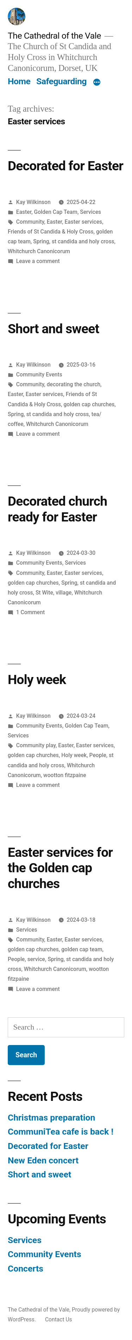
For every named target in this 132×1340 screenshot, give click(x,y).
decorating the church (73, 384)
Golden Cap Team (55, 212)
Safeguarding (61, 81)
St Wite (44, 592)
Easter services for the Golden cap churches (60, 868)
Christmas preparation (51, 1117)
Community (30, 221)
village (63, 592)
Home (19, 81)
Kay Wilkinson (33, 202)
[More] (97, 83)
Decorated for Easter (65, 165)
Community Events (39, 374)
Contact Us (58, 1319)
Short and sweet (53, 328)
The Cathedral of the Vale (54, 36)
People (97, 755)
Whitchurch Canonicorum (39, 251)
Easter (23, 212)
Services (90, 212)
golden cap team (81, 949)
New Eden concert (43, 1160)
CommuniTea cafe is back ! (60, 1131)
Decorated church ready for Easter (57, 509)
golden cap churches (88, 404)
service (36, 959)
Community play (36, 745)
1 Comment (30, 612)
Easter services (83, 221)
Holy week (37, 679)
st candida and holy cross (83, 241)
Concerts (25, 1268)
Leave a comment (38, 261)
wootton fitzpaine (64, 775)
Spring (41, 241)
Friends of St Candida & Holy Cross (51, 231)
